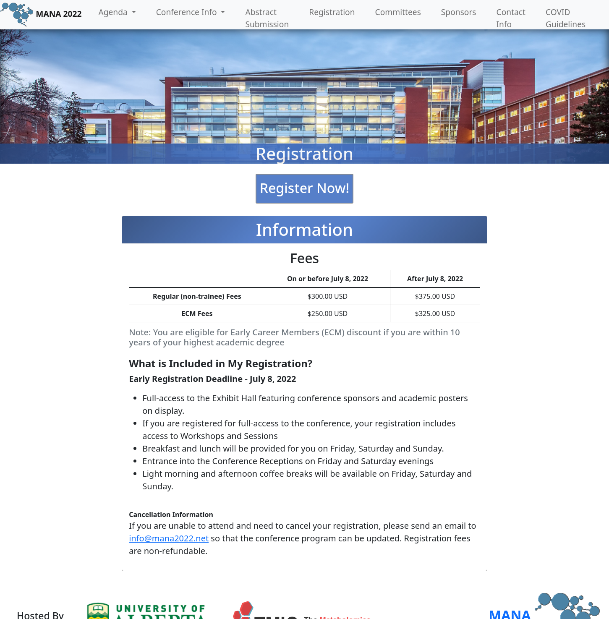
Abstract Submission (267, 17)
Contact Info (511, 17)
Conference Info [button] (187, 12)
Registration (332, 12)
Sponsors (458, 12)
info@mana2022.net (169, 538)
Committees (398, 12)
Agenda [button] (113, 12)
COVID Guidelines (565, 17)
